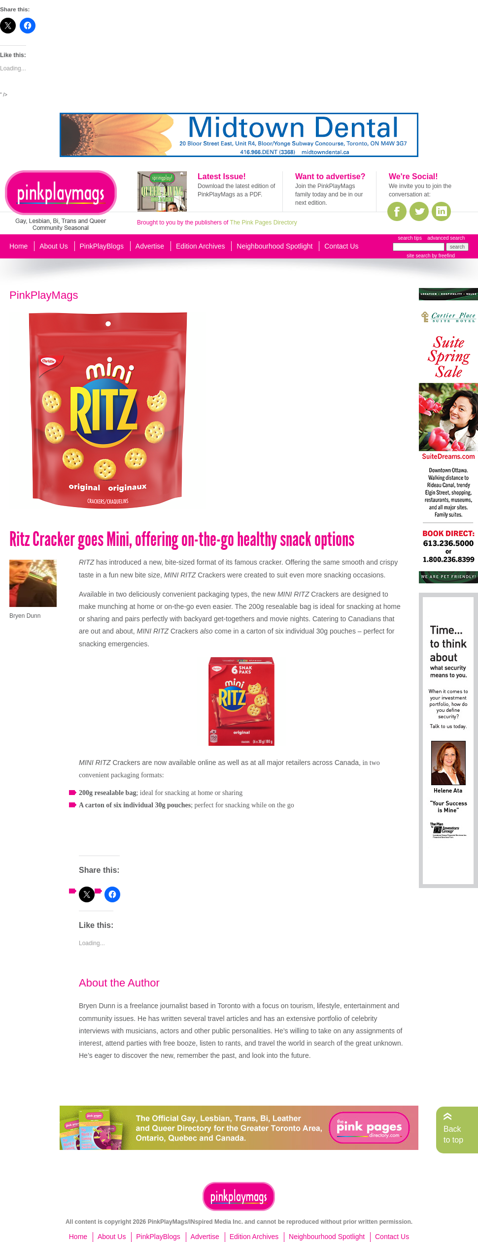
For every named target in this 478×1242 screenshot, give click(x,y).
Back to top (453, 1134)
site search (418, 255)
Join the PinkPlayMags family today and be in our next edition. (329, 194)
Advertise (150, 246)
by (443, 255)
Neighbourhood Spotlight (274, 246)
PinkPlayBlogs (102, 246)
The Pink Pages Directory (263, 222)
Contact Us (341, 246)
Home (18, 246)
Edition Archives (200, 246)
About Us (53, 246)
